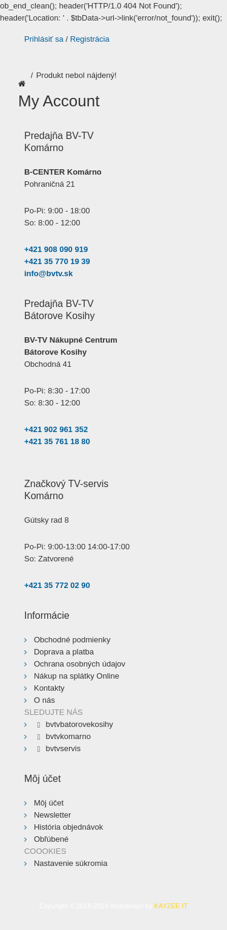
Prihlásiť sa (44, 39)
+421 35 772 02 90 (57, 585)
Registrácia (90, 39)
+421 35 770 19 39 (57, 261)
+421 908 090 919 (56, 249)
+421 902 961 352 (56, 429)
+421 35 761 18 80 (57, 441)
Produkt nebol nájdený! (76, 75)
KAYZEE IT (171, 905)
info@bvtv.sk (48, 273)
